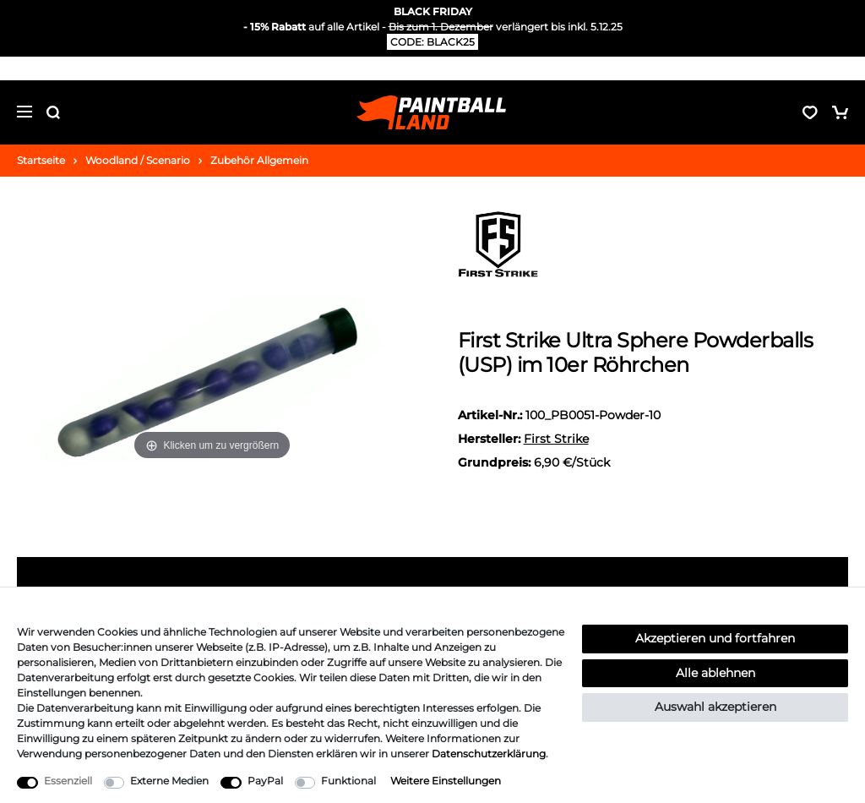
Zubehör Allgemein (259, 160)
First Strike (556, 438)
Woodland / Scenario (137, 160)
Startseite (41, 160)
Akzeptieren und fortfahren (715, 638)
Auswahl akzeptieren (715, 706)
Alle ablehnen (715, 672)
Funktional (348, 780)
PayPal (265, 780)
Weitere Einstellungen (445, 780)
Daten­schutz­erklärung (489, 753)
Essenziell (68, 780)
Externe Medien (169, 780)
